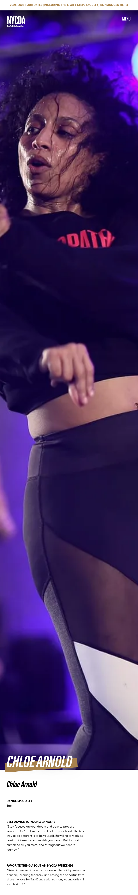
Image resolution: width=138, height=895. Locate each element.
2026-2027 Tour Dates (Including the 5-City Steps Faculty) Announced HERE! (69, 5)
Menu (126, 18)
